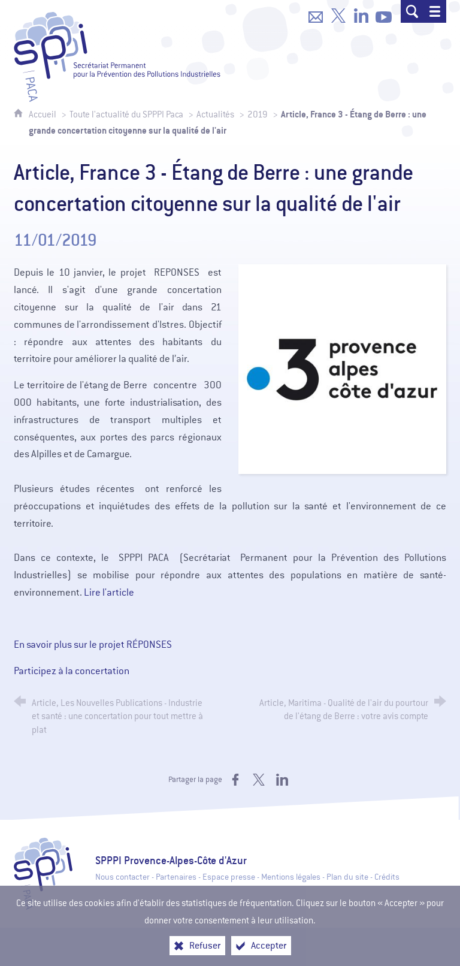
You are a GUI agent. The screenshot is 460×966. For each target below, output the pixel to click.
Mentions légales (290, 877)
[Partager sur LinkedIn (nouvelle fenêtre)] (282, 779)
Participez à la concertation (71, 671)
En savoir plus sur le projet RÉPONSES (93, 644)
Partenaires (176, 877)
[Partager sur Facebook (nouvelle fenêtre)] (235, 779)
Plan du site (347, 877)
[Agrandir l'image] (342, 368)
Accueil (43, 114)
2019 (257, 114)
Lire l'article (109, 592)
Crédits (387, 877)
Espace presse (228, 877)
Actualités (215, 114)
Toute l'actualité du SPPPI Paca (126, 114)
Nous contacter (122, 877)
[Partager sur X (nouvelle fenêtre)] (259, 779)
